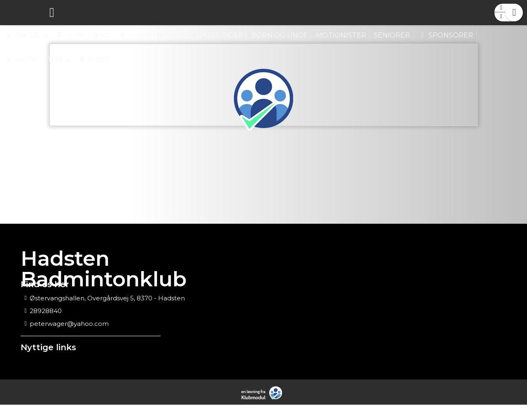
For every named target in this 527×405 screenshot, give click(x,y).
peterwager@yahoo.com (69, 324)
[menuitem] (12, 12)
